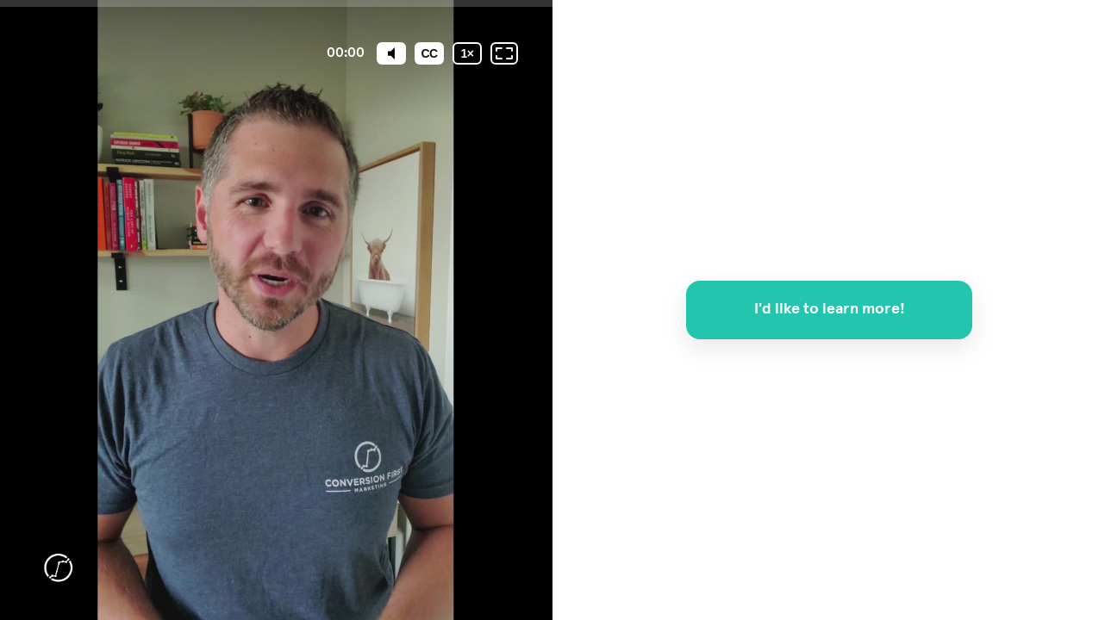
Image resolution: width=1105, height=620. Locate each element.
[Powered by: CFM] (57, 569)
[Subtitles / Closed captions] (429, 53)
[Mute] (391, 53)
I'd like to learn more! (828, 309)
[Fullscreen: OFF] (504, 53)
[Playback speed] (467, 53)
